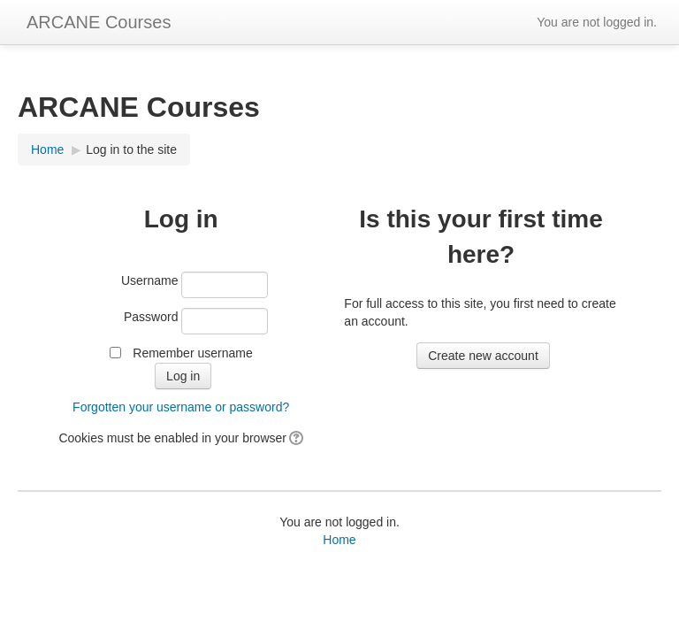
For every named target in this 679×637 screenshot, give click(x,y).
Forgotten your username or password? (180, 407)
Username (150, 280)
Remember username (192, 353)
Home (339, 540)
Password (151, 317)
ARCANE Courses (99, 22)
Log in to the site (131, 149)
